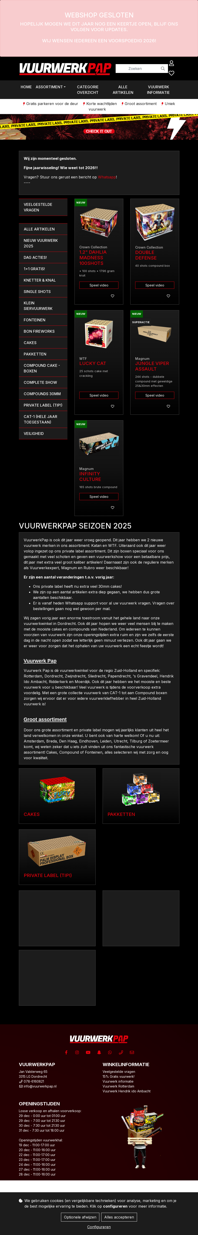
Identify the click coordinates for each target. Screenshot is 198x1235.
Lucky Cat (92, 363)
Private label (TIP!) (48, 875)
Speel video (99, 285)
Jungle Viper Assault (152, 366)
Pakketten (121, 814)
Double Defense (146, 255)
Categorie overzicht (88, 90)
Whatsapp (107, 177)
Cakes (32, 814)
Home (26, 87)
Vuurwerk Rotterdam (118, 1086)
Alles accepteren (119, 1217)
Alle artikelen (123, 90)
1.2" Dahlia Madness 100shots (93, 257)
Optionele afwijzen (80, 1217)
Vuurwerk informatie (158, 90)
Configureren (99, 1227)
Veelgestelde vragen (119, 1072)
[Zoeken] (137, 68)
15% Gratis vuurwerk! (118, 1076)
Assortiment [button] (49, 87)
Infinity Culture (90, 476)
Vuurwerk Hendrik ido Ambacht (127, 1091)
